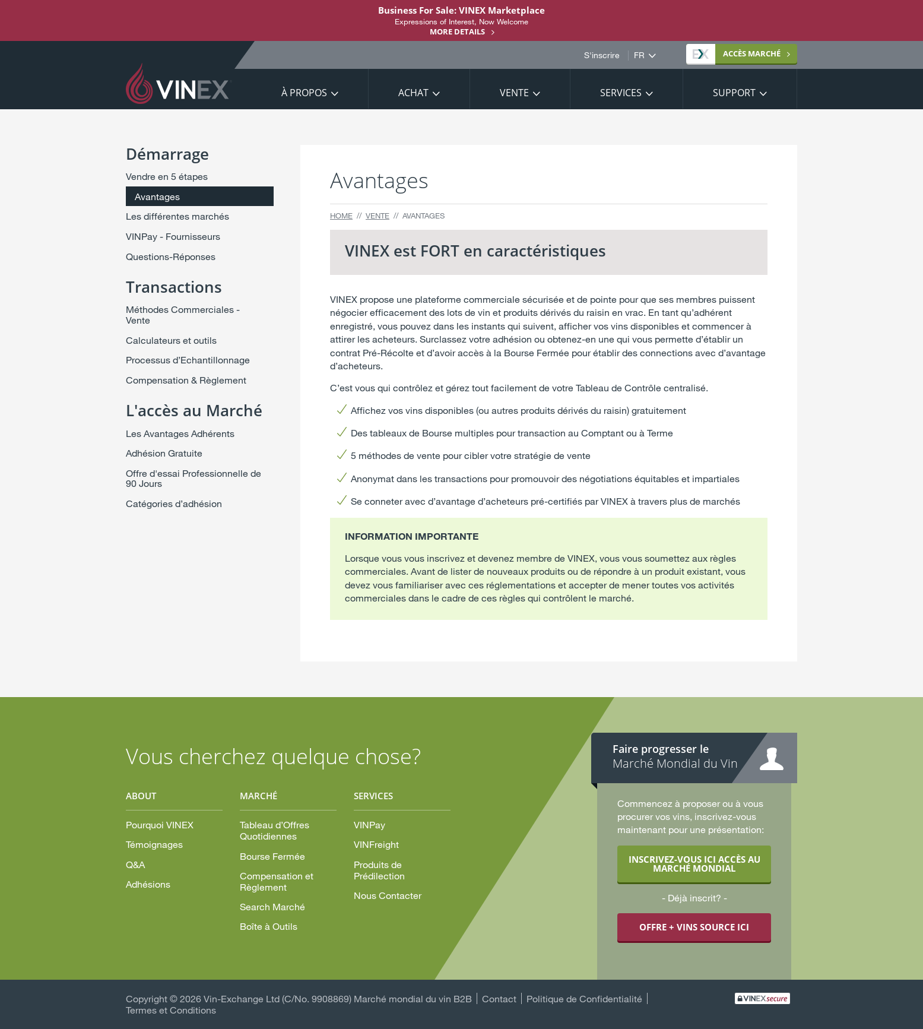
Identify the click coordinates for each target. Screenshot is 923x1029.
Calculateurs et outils (171, 340)
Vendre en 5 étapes (167, 176)
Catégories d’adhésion (174, 503)
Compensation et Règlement (276, 881)
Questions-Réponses (170, 256)
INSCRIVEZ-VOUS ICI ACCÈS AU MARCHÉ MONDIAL (694, 863)
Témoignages (154, 844)
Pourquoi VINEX (160, 824)
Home (341, 215)
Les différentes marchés (177, 215)
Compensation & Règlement (186, 379)
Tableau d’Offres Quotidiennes (274, 830)
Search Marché (272, 906)
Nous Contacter (387, 895)
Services (621, 92)
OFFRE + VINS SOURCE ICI (694, 927)
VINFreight (376, 844)
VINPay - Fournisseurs (173, 236)
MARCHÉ (737, 53)
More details (457, 31)
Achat (413, 92)
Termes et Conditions (171, 1009)
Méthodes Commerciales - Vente (183, 314)
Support (734, 92)
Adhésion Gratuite (164, 452)
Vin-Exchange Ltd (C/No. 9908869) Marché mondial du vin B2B (338, 998)
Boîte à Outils (268, 926)
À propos (304, 92)
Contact (499, 998)
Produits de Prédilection (379, 870)
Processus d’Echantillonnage (188, 359)
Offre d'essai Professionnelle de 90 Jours (193, 478)
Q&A (135, 864)
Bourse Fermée (272, 856)
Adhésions (148, 883)
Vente (514, 92)
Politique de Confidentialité (584, 998)
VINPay (369, 824)
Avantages (157, 196)
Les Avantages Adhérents (180, 433)
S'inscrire (602, 55)
